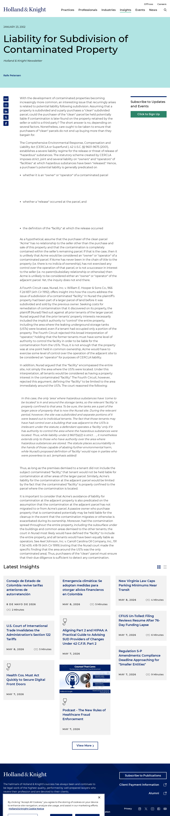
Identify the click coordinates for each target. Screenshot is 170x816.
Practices (67, 10)
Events (140, 10)
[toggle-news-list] (165, 567)
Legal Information (104, 810)
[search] (165, 9)
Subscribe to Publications (143, 775)
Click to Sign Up (148, 114)
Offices (148, 4)
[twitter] (145, 809)
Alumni (154, 793)
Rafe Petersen (12, 75)
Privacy (128, 808)
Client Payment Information (139, 784)
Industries (108, 10)
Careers (162, 4)
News (153, 10)
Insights (125, 10)
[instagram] (152, 809)
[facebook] (158, 809)
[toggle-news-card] (158, 567)
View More (84, 745)
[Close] (99, 806)
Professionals (87, 10)
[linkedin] (139, 809)
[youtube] (165, 809)
